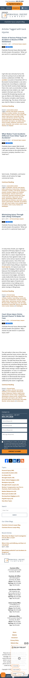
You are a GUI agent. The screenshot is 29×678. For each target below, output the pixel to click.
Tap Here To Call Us (14, 4)
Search (15, 515)
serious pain (20, 401)
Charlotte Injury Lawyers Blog (14, 15)
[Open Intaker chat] (13, 677)
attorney (8, 111)
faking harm (9, 393)
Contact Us (16, 8)
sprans (3, 124)
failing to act (15, 192)
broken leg (21, 111)
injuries (15, 393)
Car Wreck (6, 475)
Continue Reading (8, 106)
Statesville (8, 124)
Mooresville (5, 121)
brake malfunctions (7, 189)
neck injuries (11, 121)
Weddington (5, 206)
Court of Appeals (11, 391)
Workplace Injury (8, 482)
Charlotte (4, 113)
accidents (8, 390)
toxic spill (4, 203)
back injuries (14, 111)
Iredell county (5, 301)
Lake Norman (9, 117)
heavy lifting (16, 298)
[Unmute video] (19, 658)
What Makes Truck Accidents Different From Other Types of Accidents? (14, 136)
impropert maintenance (15, 195)
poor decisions (12, 200)
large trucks (15, 197)
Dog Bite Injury (7, 498)
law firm (16, 117)
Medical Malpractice (9, 491)
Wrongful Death (8, 477)
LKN (19, 302)
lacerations (9, 197)
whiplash (11, 125)
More (25, 8)
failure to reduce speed (17, 114)
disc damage (21, 113)
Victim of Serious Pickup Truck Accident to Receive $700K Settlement (14, 39)
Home (2, 8)
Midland (15, 198)
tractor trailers (11, 203)
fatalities (21, 192)
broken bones (16, 189)
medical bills (12, 304)
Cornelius (9, 113)
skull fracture (20, 122)
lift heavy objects (6, 302)
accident (5, 80)
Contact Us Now (15, 451)
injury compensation (10, 299)
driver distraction (6, 114)
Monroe (22, 119)
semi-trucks (19, 200)
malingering (21, 394)
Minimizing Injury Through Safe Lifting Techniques (12, 215)
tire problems (23, 201)
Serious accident (6, 122)
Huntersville (16, 116)
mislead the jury (22, 396)
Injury (3, 299)
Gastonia (13, 193)
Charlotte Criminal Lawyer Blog (11, 525)
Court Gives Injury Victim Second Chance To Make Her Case (13, 316)
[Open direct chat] (25, 643)
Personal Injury (11, 295)
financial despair (6, 193)
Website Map (14, 643)
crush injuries (16, 190)
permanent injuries (7, 399)
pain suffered (18, 398)
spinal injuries (9, 201)
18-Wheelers (9, 187)
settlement (13, 122)
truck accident (15, 124)
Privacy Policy (15, 640)
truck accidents (19, 203)
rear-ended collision (20, 121)
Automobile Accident (12, 110)
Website (8, 8)
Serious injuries (11, 401)
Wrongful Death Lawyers (10, 485)
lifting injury (14, 302)
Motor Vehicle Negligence (10, 480)
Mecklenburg (16, 119)
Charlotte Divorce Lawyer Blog (11, 527)
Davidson (15, 113)
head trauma (9, 116)
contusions (4, 190)
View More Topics (7, 501)
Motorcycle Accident (9, 494)
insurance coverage (21, 299)
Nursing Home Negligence (10, 496)
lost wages (23, 302)
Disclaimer (14, 637)
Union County (23, 124)
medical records (13, 396)
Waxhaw (4, 125)
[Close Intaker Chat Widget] (27, 643)
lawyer (20, 117)
